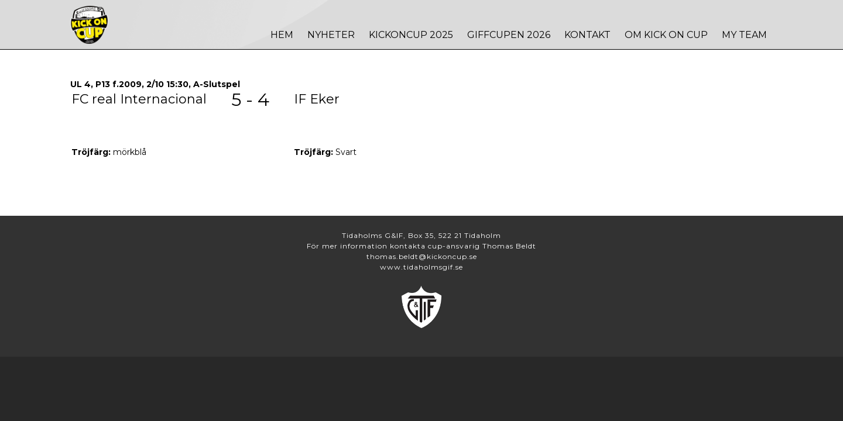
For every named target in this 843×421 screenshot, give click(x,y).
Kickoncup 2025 (411, 34)
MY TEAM (744, 34)
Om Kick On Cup (666, 34)
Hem (281, 34)
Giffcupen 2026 (508, 34)
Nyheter (331, 34)
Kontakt (587, 34)
